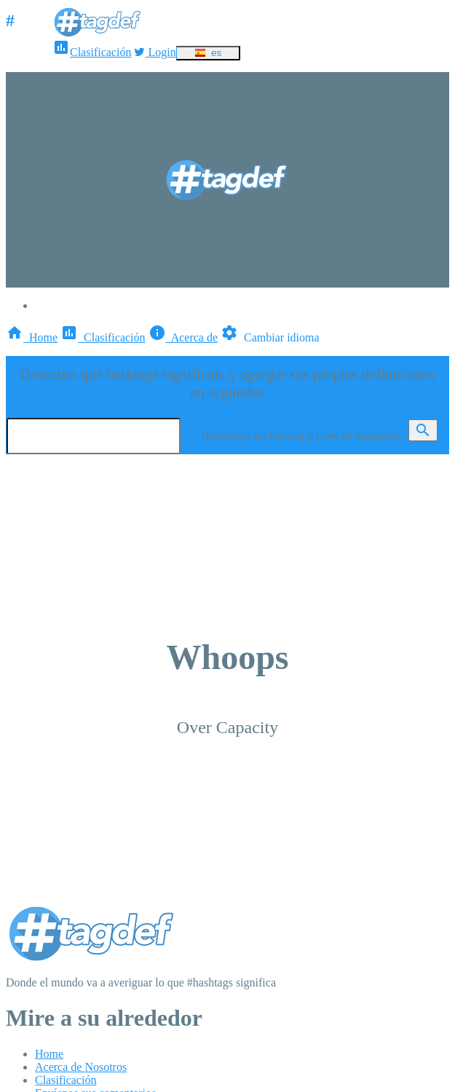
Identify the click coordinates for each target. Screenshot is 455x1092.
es (207, 52)
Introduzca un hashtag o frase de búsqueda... (305, 435)
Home (32, 337)
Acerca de (183, 337)
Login (154, 52)
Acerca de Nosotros (81, 1067)
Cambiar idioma (270, 337)
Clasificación (91, 52)
